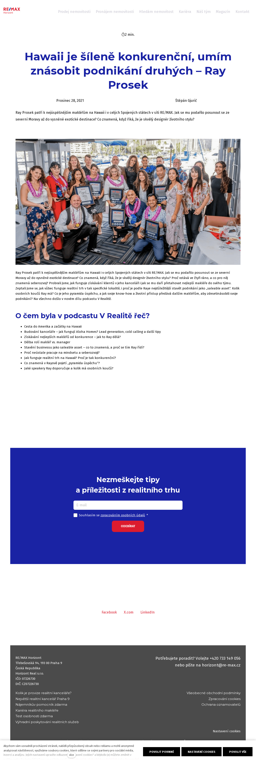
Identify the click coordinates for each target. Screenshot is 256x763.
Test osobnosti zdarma (34, 716)
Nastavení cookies (227, 731)
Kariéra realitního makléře (36, 710)
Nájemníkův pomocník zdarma (41, 704)
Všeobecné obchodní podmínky (214, 693)
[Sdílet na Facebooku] (109, 616)
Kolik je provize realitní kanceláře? (43, 693)
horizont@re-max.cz (221, 665)
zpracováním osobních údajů (123, 519)
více (71, 754)
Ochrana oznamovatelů (221, 704)
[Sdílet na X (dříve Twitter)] (128, 616)
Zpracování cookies (224, 699)
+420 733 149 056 (225, 658)
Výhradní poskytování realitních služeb (47, 722)
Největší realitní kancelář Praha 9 (42, 699)
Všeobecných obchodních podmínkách (93, 759)
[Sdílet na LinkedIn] (147, 616)
